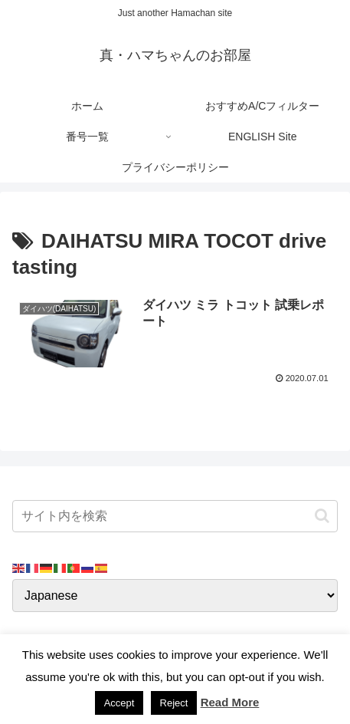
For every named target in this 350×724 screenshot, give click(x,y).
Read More (230, 702)
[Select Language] (175, 595)
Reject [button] (174, 703)
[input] (175, 516)
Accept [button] (119, 703)
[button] (322, 516)
